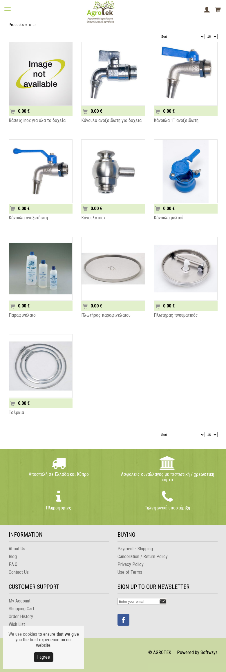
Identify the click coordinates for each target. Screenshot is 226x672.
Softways (209, 652)
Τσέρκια (16, 412)
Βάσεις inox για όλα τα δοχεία (37, 120)
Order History (21, 616)
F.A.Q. (13, 564)
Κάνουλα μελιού (168, 218)
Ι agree (43, 657)
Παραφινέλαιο (22, 315)
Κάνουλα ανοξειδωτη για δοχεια (111, 120)
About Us (17, 548)
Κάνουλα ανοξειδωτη (28, 218)
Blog (13, 556)
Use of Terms (129, 572)
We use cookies (22, 634)
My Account (19, 601)
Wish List (17, 624)
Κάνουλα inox (93, 218)
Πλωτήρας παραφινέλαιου (106, 315)
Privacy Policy (130, 564)
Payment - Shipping (135, 548)
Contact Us (19, 572)
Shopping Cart (21, 608)
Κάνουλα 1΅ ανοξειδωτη (176, 120)
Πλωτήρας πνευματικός (176, 315)
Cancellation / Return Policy (142, 556)
